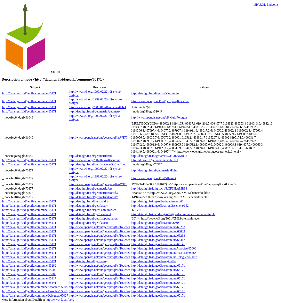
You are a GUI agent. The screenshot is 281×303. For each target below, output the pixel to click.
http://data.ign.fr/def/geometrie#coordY (93, 197)
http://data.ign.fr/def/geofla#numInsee (92, 210)
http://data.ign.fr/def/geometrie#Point (154, 170)
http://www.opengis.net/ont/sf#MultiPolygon (159, 117)
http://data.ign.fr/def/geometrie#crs (91, 155)
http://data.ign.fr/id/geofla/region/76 (153, 261)
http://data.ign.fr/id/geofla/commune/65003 (158, 231)
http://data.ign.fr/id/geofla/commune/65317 (158, 240)
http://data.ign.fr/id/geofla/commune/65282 (158, 227)
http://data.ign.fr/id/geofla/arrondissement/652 (160, 205)
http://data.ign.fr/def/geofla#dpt (88, 201)
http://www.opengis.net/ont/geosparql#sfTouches (99, 227)
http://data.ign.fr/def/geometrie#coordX (93, 192)
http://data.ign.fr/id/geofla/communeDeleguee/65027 (164, 257)
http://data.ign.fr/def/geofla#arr (88, 205)
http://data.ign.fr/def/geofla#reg (88, 261)
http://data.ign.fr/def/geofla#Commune (155, 93)
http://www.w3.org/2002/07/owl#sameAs (94, 160)
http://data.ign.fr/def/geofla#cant (89, 222)
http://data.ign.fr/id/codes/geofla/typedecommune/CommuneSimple (173, 214)
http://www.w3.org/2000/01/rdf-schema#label (97, 107)
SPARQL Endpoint (266, 4)
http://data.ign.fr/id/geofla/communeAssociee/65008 (163, 248)
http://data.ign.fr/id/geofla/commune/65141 (158, 244)
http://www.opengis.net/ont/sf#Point (153, 178)
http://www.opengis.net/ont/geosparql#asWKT (98, 137)
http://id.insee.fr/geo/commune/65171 (154, 160)
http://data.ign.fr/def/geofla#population (93, 218)
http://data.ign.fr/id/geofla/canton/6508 (155, 222)
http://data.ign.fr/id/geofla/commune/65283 (158, 235)
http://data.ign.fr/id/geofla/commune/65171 (29, 93)
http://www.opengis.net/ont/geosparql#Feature (160, 101)
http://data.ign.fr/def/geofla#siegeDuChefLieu (97, 164)
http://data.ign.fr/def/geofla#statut (90, 214)
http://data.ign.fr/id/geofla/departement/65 (157, 201)
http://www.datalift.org (60, 299)
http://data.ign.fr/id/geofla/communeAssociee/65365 (163, 252)
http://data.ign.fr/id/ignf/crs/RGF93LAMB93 (159, 155)
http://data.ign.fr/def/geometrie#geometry (95, 111)
